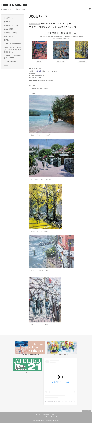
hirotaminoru (41, 420)
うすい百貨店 (37, 71)
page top (86, 411)
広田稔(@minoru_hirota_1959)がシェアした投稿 (60, 401)
